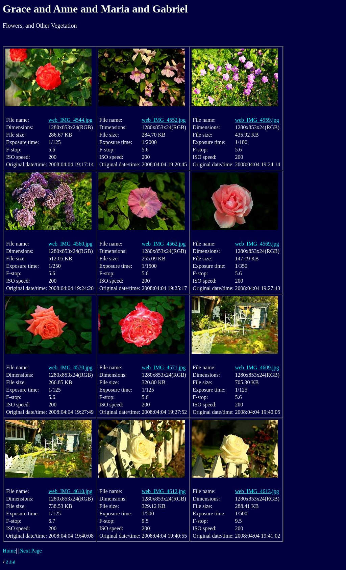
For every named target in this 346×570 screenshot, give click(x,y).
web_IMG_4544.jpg (70, 120)
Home (9, 550)
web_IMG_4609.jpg (257, 367)
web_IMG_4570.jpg (70, 367)
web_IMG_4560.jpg (70, 244)
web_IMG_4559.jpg (257, 120)
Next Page (31, 550)
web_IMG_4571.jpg (164, 367)
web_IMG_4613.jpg (257, 491)
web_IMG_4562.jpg (164, 244)
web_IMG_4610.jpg (70, 491)
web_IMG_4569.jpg (257, 244)
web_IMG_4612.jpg (164, 491)
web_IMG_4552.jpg (164, 120)
